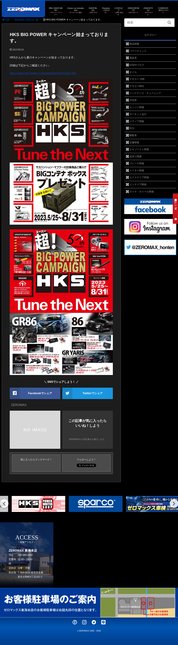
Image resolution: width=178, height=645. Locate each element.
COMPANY (163, 10)
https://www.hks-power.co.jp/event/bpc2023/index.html (43, 73)
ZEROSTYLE (148, 11)
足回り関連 (135, 156)
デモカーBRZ (136, 86)
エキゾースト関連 (139, 149)
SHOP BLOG (93, 11)
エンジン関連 (136, 107)
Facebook (75, 622)
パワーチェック (137, 51)
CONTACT (119, 11)
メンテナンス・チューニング (145, 93)
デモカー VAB (137, 79)
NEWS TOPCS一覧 (26, 19)
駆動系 (133, 135)
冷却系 (133, 100)
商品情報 (134, 43)
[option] (31, 504)
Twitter (94, 622)
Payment (106, 10)
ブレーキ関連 (136, 163)
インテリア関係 (137, 184)
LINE (103, 622)
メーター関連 (136, 170)
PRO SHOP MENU (56, 11)
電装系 (133, 57)
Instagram (84, 622)
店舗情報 (134, 142)
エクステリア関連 (139, 177)
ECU (132, 128)
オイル (133, 72)
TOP (6, 19)
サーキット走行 (137, 114)
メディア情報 (136, 121)
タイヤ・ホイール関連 (141, 191)
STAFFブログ (136, 65)
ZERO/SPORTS (133, 10)
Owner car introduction (75, 10)
